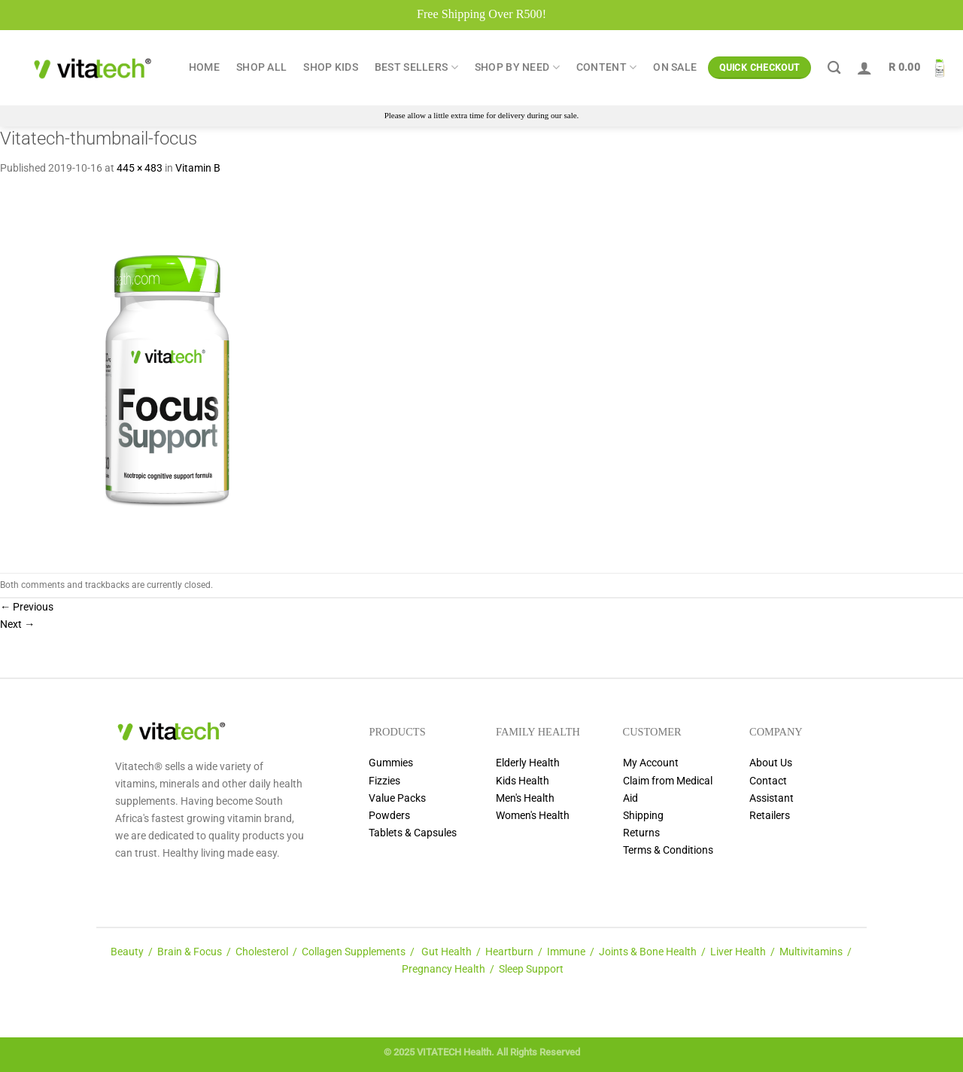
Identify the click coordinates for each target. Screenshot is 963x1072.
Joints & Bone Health (648, 952)
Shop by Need (517, 67)
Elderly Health (528, 763)
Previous (26, 607)
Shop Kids (330, 67)
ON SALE (675, 67)
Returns (641, 833)
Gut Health (446, 952)
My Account (651, 763)
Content (606, 67)
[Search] (834, 68)
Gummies (391, 763)
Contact (768, 781)
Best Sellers (416, 67)
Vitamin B (197, 168)
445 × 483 (140, 168)
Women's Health (533, 815)
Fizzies (384, 781)
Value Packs (397, 798)
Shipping (643, 815)
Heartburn (509, 952)
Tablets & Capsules (413, 833)
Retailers (769, 815)
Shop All (261, 67)
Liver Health (738, 952)
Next (17, 624)
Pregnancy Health (443, 969)
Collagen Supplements (354, 952)
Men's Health (525, 798)
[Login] (864, 67)
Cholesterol (261, 952)
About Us (770, 763)
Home (204, 67)
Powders (389, 815)
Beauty (127, 952)
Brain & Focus (189, 952)
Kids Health (522, 781)
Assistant (771, 798)
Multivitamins (811, 952)
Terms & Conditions (668, 850)
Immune (566, 952)
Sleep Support (531, 969)
